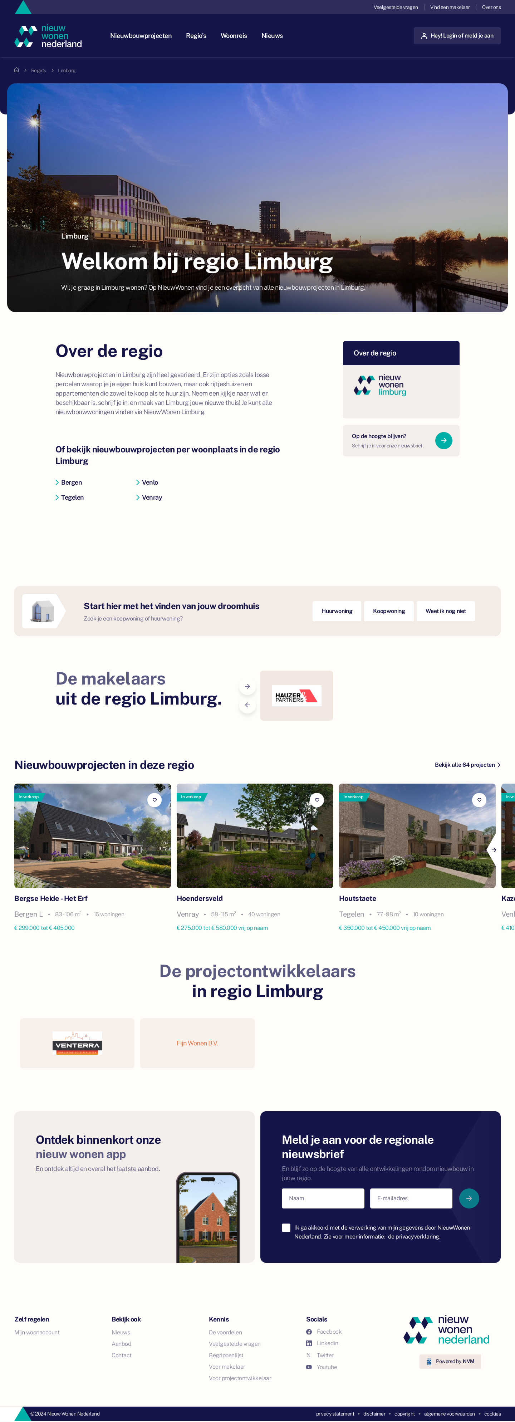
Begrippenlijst (226, 1355)
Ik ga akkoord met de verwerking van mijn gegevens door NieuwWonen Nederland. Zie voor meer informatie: (382, 1232)
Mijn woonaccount (36, 1332)
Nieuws (272, 35)
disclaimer (374, 1414)
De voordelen (225, 1332)
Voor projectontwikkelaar (240, 1378)
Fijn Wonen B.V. (198, 1043)
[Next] (493, 850)
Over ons (491, 7)
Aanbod (121, 1343)
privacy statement (335, 1414)
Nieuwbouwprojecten (141, 35)
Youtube (321, 1367)
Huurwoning (337, 611)
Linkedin (322, 1343)
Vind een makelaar (450, 7)
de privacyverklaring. (414, 1236)
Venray (149, 497)
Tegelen (69, 497)
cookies (492, 1414)
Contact (122, 1355)
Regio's (196, 35)
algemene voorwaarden (449, 1414)
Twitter (320, 1355)
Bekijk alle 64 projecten (467, 764)
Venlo (147, 482)
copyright (404, 1414)
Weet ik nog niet (446, 611)
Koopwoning (389, 611)
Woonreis (234, 35)
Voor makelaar (227, 1366)
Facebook (324, 1331)
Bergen (68, 482)
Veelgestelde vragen (396, 7)
